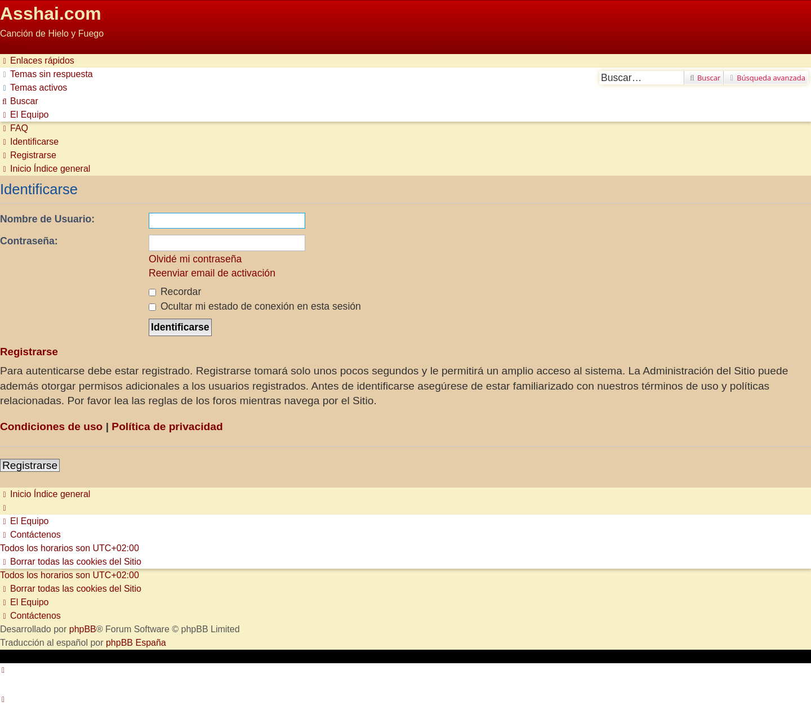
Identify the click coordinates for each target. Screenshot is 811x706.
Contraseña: (29, 241)
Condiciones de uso (51, 426)
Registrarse (29, 465)
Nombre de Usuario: (47, 219)
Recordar (175, 291)
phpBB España (136, 642)
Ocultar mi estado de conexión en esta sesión (255, 306)
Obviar (13, 47)
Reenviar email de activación (212, 273)
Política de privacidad (167, 426)
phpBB (82, 629)
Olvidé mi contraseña (195, 259)
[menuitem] (46, 74)
